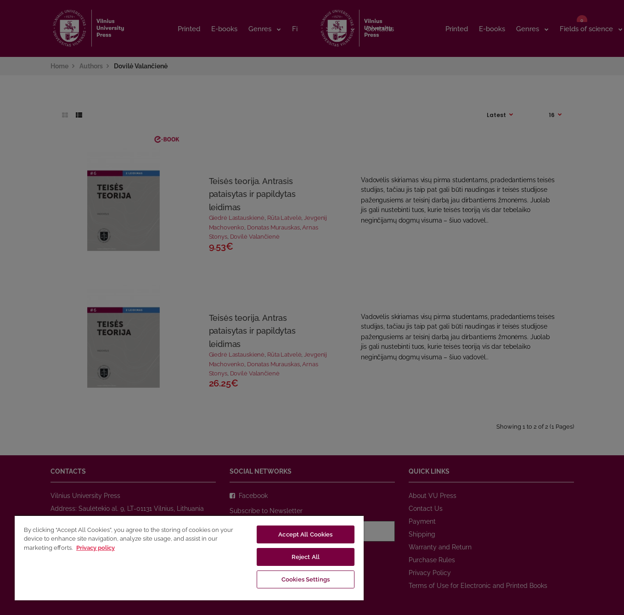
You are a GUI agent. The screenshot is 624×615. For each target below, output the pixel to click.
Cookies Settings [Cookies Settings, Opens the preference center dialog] (305, 579)
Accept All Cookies (305, 534)
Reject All (306, 557)
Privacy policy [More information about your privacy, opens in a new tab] (95, 547)
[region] (189, 557)
